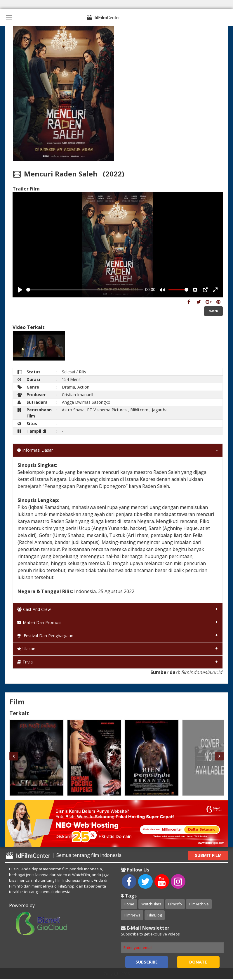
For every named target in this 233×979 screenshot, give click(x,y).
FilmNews (132, 915)
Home (129, 904)
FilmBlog (154, 915)
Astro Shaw (73, 410)
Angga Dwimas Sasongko (86, 402)
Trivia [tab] (25, 662)
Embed (213, 311)
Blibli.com (139, 410)
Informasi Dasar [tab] (35, 450)
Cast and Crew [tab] (34, 609)
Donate (198, 962)
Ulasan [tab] (26, 648)
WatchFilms (151, 904)
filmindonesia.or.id (201, 672)
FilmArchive (199, 904)
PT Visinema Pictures (107, 410)
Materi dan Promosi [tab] (39, 622)
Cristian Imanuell (77, 394)
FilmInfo (175, 904)
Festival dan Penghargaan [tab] (45, 635)
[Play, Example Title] (20, 289)
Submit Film (208, 855)
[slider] (84, 289)
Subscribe (146, 962)
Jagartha (160, 410)
